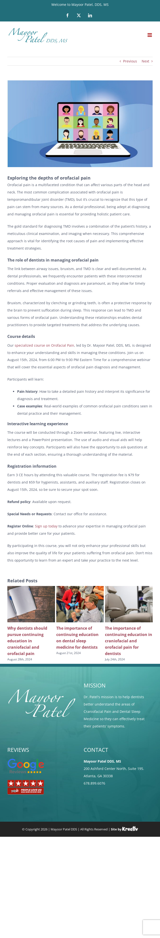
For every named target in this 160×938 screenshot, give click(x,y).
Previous (130, 61)
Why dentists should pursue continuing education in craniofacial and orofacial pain (27, 640)
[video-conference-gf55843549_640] (80, 123)
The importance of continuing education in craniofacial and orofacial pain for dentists (128, 640)
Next (145, 61)
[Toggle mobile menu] (150, 35)
